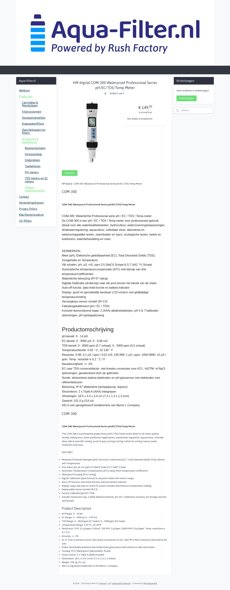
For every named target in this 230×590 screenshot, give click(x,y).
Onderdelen (32, 160)
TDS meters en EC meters (36, 180)
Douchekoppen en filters (33, 131)
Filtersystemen (31, 111)
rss (109, 583)
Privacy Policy (28, 208)
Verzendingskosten (31, 202)
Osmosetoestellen (33, 117)
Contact (24, 196)
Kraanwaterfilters (33, 123)
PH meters (32, 172)
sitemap (103, 583)
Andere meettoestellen (35, 189)
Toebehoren (32, 166)
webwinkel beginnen (121, 583)
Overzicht (70, 173)
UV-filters (25, 220)
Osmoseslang (33, 154)
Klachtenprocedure (31, 214)
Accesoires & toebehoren (30, 140)
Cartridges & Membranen (30, 104)
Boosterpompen (35, 148)
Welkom (24, 90)
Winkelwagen (186, 98)
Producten (26, 96)
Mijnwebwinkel (150, 583)
